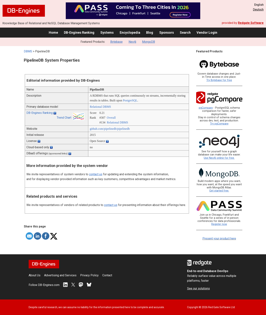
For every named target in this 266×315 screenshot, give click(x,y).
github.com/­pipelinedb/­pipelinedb (110, 128)
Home (53, 32)
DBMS (28, 51)
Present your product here (219, 238)
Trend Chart (64, 117)
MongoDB (148, 41)
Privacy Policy (89, 275)
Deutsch (258, 9)
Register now (219, 224)
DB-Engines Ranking (79, 32)
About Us (34, 275)
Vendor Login (207, 32)
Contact (107, 275)
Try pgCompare (219, 123)
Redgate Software (251, 23)
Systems (107, 32)
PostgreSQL (130, 100)
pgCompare (206, 107)
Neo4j (132, 41)
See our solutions (198, 288)
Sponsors (166, 32)
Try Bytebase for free (219, 80)
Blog (149, 32)
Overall (111, 117)
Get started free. (219, 190)
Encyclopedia (130, 32)
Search (185, 32)
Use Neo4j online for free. (219, 158)
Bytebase (116, 41)
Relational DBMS (100, 106)
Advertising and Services (60, 275)
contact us (95, 174)
